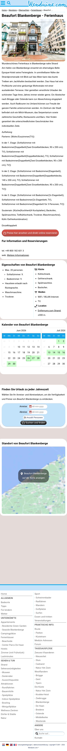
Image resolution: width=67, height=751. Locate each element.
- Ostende (39, 713)
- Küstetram (40, 636)
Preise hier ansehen (30, 233)
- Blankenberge (42, 702)
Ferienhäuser (7, 637)
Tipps (3, 606)
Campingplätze (8, 633)
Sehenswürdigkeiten (11, 668)
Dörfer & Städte (8, 714)
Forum (38, 644)
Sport (37, 594)
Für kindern (6, 610)
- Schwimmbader (43, 597)
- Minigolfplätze (8, 706)
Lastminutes (7, 656)
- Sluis (38, 660)
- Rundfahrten (7, 687)
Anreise (23, 406)
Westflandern (41, 671)
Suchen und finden (33, 422)
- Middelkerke (41, 717)
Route (37, 629)
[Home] (16, 594)
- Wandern (40, 605)
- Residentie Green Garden (14, 626)
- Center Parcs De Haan (12, 645)
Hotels (4, 648)
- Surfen (38, 613)
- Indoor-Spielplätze (10, 699)
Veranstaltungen (43, 620)
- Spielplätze (7, 695)
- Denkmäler (7, 676)
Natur (3, 718)
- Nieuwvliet (40, 656)
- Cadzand (39, 664)
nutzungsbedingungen (25, 745)
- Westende (40, 721)
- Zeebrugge (40, 698)
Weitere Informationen (18, 255)
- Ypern (38, 683)
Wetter (4, 613)
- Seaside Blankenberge (12, 629)
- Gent (37, 679)
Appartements (8, 622)
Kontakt (38, 738)
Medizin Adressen (43, 640)
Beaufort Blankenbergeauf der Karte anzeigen (33, 475)
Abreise (23, 412)
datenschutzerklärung (40, 745)
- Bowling (5, 702)
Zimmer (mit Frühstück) (12, 652)
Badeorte (5, 602)
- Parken (39, 632)
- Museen (5, 672)
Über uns (39, 729)
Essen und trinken (43, 616)
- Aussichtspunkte (10, 680)
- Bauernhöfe (7, 691)
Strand (4, 664)
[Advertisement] (33, 379)
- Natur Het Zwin (43, 667)
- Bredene (39, 709)
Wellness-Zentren (9, 710)
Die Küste (39, 687)
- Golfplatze (40, 609)
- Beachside (6, 641)
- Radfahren (40, 601)
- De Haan (39, 706)
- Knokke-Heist (42, 694)
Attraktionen (7, 683)
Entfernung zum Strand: (49, 310)
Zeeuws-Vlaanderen (44, 652)
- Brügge (39, 675)
